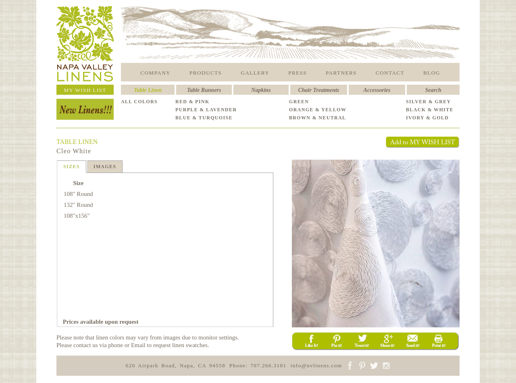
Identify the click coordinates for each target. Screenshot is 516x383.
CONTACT (390, 73)
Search (433, 90)
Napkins (260, 90)
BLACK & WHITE (430, 109)
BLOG (431, 73)
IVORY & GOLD (427, 118)
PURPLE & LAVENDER (206, 109)
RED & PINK (192, 101)
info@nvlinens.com (316, 365)
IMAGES (105, 166)
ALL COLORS (139, 101)
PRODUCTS (205, 73)
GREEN (299, 101)
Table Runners (204, 90)
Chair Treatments (318, 90)
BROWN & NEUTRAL (317, 118)
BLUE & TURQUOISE (204, 118)
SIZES (71, 166)
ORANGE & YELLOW (317, 109)
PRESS (297, 73)
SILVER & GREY (428, 101)
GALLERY (255, 73)
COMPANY (155, 73)
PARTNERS (341, 73)
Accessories (377, 90)
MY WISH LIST (85, 90)
